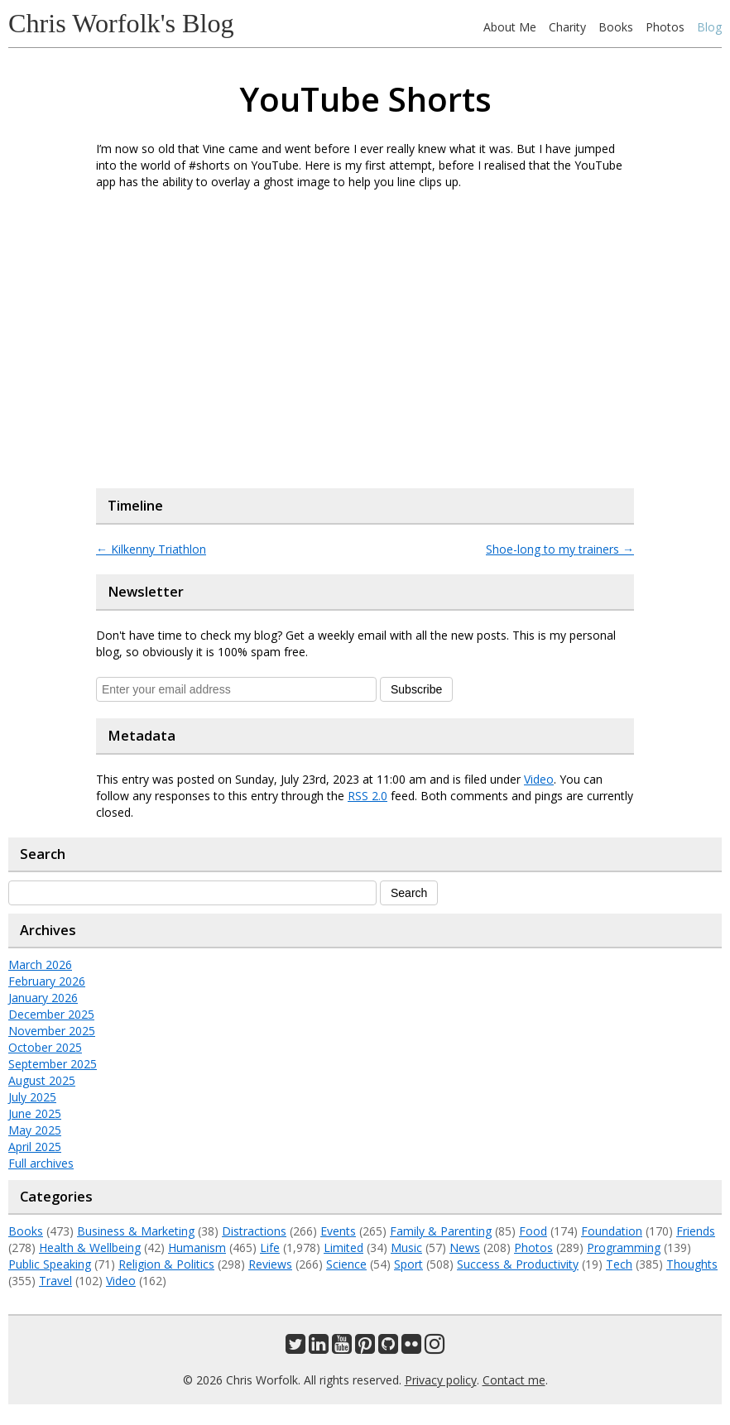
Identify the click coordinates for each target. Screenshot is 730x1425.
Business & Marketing (136, 1231)
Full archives (41, 1163)
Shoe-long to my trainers (560, 549)
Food (533, 1231)
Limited (343, 1247)
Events (338, 1231)
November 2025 (51, 1031)
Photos (665, 27)
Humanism (197, 1247)
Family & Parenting (441, 1231)
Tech (619, 1264)
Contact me (514, 1380)
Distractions (254, 1231)
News (464, 1247)
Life (270, 1247)
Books (615, 27)
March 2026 (40, 964)
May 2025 (34, 1130)
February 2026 (46, 981)
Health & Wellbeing (90, 1247)
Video (539, 779)
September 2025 (52, 1064)
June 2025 (34, 1113)
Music (406, 1247)
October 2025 (45, 1047)
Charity (567, 27)
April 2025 (34, 1146)
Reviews (270, 1264)
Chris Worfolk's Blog (121, 23)
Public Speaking (49, 1264)
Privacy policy (441, 1380)
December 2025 (51, 1014)
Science (346, 1264)
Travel (55, 1280)
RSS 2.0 (367, 796)
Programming (623, 1247)
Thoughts (692, 1264)
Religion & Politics (166, 1264)
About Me (509, 27)
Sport (408, 1264)
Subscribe (416, 689)
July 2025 (32, 1097)
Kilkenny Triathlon (151, 549)
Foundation (611, 1231)
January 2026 (43, 997)
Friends (695, 1231)
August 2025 (41, 1080)
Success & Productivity (518, 1264)
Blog (709, 27)
